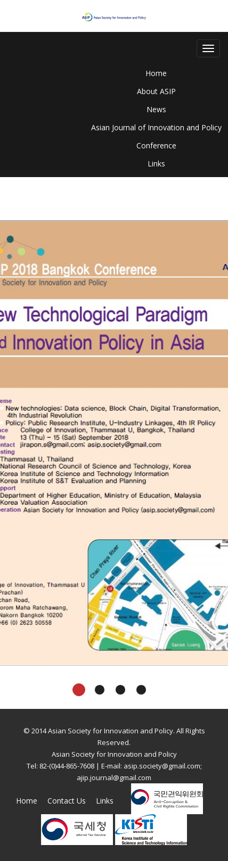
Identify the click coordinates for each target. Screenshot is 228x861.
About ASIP (156, 91)
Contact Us (66, 801)
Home (156, 73)
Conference (156, 145)
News (156, 109)
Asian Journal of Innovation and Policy (156, 127)
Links (156, 163)
